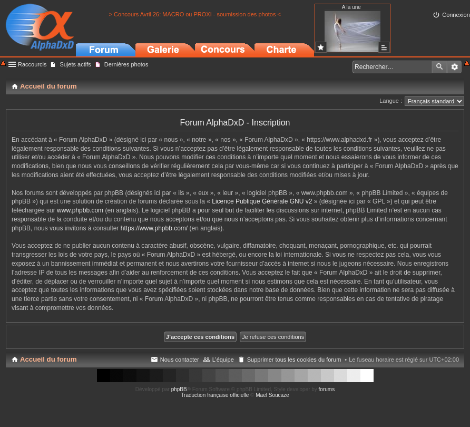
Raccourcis (32, 64)
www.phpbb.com (80, 210)
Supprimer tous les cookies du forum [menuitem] (294, 359)
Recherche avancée (454, 67)
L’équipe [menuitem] (223, 359)
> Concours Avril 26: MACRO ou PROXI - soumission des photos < (195, 14)
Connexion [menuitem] (456, 15)
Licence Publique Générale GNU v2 (262, 201)
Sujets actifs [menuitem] (75, 64)
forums (327, 389)
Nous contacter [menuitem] (179, 359)
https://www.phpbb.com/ (154, 228)
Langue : (390, 101)
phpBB (179, 389)
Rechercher (439, 67)
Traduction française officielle (215, 395)
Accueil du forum (48, 359)
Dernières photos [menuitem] (126, 64)
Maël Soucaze (272, 395)
